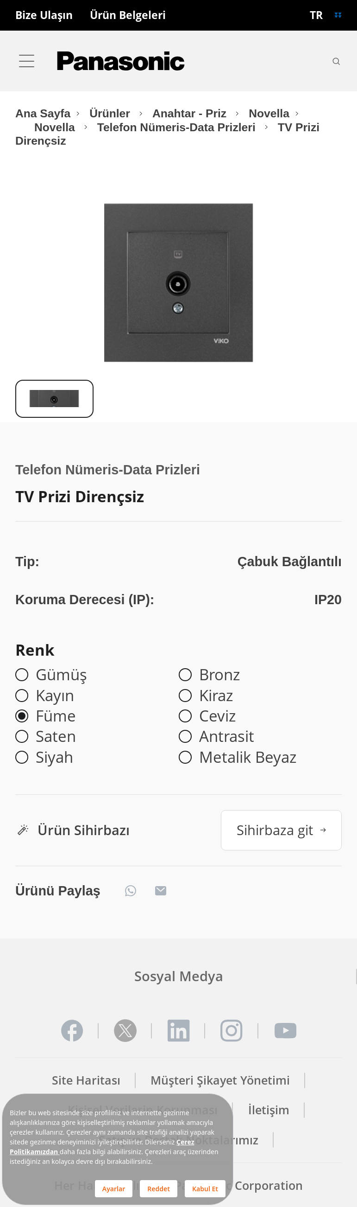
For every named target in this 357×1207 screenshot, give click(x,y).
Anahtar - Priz (191, 113)
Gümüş (61, 674)
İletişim (268, 1110)
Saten (56, 736)
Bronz (219, 674)
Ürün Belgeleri (128, 15)
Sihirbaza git (281, 830)
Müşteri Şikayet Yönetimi (220, 1080)
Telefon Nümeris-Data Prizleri (178, 127)
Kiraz (216, 695)
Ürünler (111, 113)
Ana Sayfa (42, 113)
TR (316, 15)
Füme (56, 715)
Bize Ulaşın (44, 15)
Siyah (54, 757)
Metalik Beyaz (247, 757)
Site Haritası (86, 1080)
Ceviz (217, 715)
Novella (269, 113)
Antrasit (226, 736)
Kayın (55, 695)
